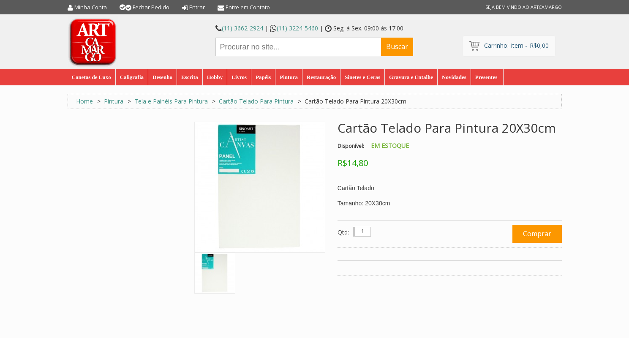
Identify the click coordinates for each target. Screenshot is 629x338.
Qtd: (343, 232)
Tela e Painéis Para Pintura (171, 101)
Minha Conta (90, 7)
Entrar (197, 7)
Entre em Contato (248, 7)
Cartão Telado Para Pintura (256, 101)
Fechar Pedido (151, 7)
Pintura (113, 101)
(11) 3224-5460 (297, 28)
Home (84, 101)
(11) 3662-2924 (242, 28)
